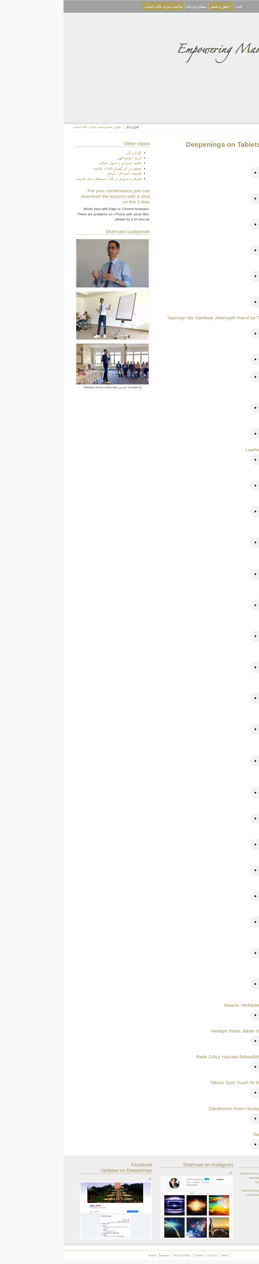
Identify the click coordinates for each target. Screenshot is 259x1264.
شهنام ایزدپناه (133, 6)
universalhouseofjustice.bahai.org (211, 1182)
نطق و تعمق (157, 6)
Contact (149, 1255)
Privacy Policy (118, 1255)
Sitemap (101, 1255)
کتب (175, 6)
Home (161, 1255)
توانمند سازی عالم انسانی (99, 6)
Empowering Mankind (219, 1254)
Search (88, 1255)
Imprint (135, 1255)
